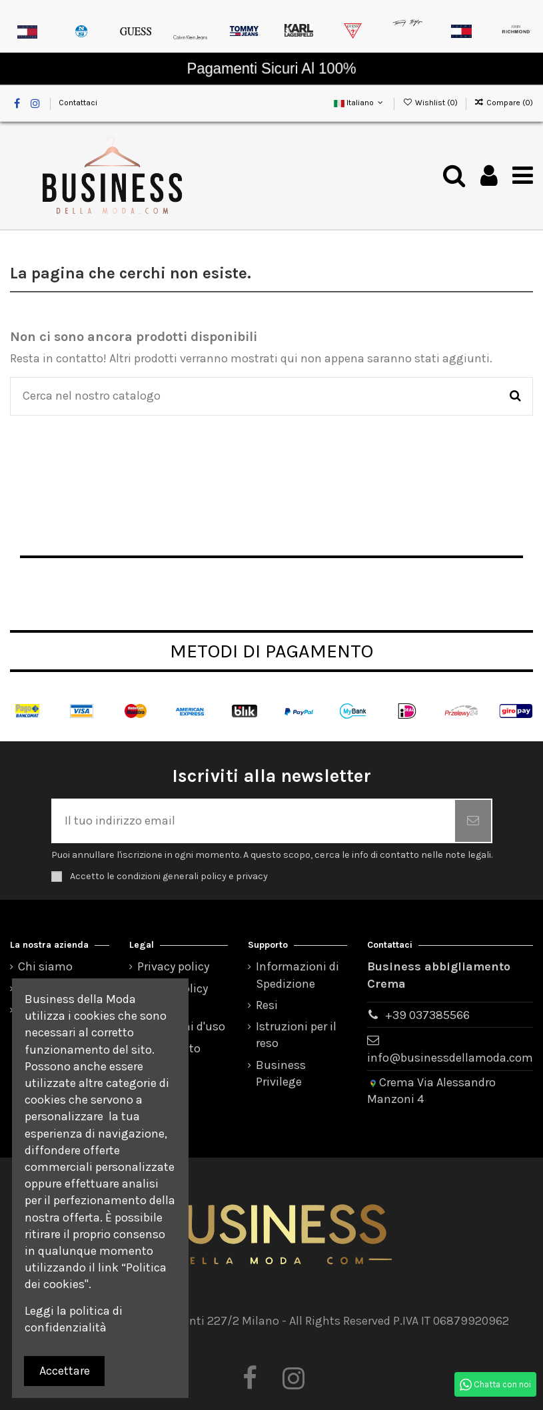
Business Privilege (281, 1073)
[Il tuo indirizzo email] (254, 821)
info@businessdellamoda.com (450, 1057)
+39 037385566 (427, 1015)
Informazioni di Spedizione (297, 974)
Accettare (64, 1370)
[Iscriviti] (473, 821)
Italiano (360, 102)
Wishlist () (430, 102)
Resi (267, 1005)
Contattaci (78, 102)
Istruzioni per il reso (296, 1034)
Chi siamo (45, 966)
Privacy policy (173, 966)
